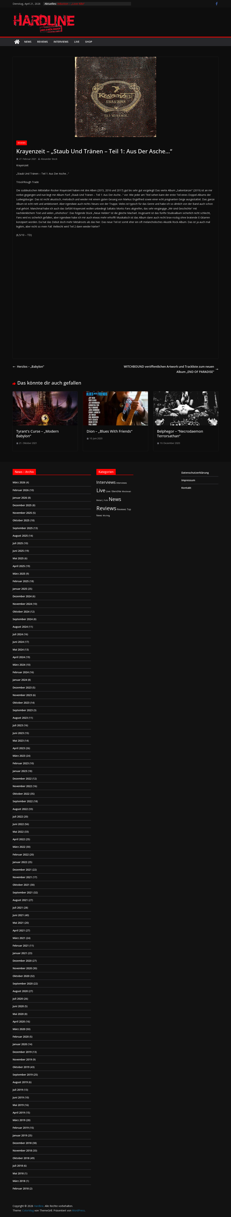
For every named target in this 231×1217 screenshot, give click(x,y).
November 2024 (22, 604)
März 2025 (19, 573)
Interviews (61, 41)
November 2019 (22, 1059)
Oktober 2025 (21, 520)
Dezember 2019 (22, 1052)
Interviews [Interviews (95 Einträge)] (106, 482)
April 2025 (19, 566)
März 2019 (19, 1120)
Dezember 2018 (22, 1143)
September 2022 (23, 801)
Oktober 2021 (21, 884)
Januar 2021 (20, 953)
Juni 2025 (18, 550)
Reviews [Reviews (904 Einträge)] (106, 508)
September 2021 (23, 892)
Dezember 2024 (22, 596)
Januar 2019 (20, 1135)
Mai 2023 (18, 740)
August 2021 (20, 900)
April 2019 (19, 1112)
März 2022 (19, 846)
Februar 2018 (21, 1188)
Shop (88, 41)
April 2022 (19, 839)
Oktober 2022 (21, 793)
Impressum (188, 480)
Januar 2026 (20, 497)
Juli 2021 (18, 907)
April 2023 (19, 748)
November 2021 (22, 877)
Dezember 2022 (22, 778)
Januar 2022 (20, 862)
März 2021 (19, 938)
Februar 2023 (21, 763)
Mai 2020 (18, 1014)
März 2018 (19, 1181)
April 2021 (19, 930)
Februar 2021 (21, 945)
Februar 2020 (21, 1036)
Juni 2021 (18, 915)
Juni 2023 (18, 733)
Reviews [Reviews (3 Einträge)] (121, 509)
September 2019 (23, 1074)
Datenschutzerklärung (195, 472)
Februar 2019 (21, 1127)
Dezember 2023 (22, 687)
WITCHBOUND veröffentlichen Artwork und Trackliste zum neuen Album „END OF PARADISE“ (171, 369)
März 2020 (19, 1029)
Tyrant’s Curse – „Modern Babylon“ (37, 433)
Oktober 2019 (21, 1067)
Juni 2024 (18, 642)
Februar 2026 (21, 490)
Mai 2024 (18, 649)
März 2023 (19, 755)
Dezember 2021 (22, 869)
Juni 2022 (18, 824)
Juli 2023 (18, 725)
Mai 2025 (18, 558)
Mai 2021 (18, 922)
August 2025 (20, 535)
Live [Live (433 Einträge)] (100, 490)
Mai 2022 (18, 831)
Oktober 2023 (21, 702)
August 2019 (20, 1082)
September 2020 (23, 983)
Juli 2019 (18, 1089)
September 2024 (23, 619)
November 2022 (22, 786)
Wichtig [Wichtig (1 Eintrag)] (106, 515)
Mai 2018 (18, 1173)
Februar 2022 (21, 854)
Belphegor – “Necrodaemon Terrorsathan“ (180, 433)
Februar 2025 (21, 581)
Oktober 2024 (21, 611)
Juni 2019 (18, 1097)
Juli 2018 (18, 1165)
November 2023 (22, 695)
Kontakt (186, 487)
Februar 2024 (21, 672)
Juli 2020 (18, 998)
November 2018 (22, 1150)
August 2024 (20, 626)
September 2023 (23, 710)
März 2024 (19, 664)
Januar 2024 (20, 679)
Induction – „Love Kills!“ (71, 3)
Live (76, 41)
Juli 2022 (18, 816)
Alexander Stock (49, 159)
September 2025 (23, 528)
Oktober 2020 (21, 976)
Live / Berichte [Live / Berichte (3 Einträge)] (113, 491)
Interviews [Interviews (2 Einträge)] (121, 482)
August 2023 (20, 717)
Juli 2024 (18, 634)
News (27, 41)
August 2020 (20, 991)
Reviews (42, 41)
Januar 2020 (20, 1044)
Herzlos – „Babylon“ (28, 367)
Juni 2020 (18, 1006)
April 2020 (19, 1021)
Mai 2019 (18, 1105)
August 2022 (20, 809)
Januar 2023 (20, 771)
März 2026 (19, 482)
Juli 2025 (18, 543)
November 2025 (22, 512)
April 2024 (19, 657)
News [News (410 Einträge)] (115, 499)
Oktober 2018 (21, 1158)
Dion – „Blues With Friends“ (109, 431)
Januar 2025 (20, 588)
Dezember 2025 (22, 505)
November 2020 (22, 968)
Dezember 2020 (22, 960)
